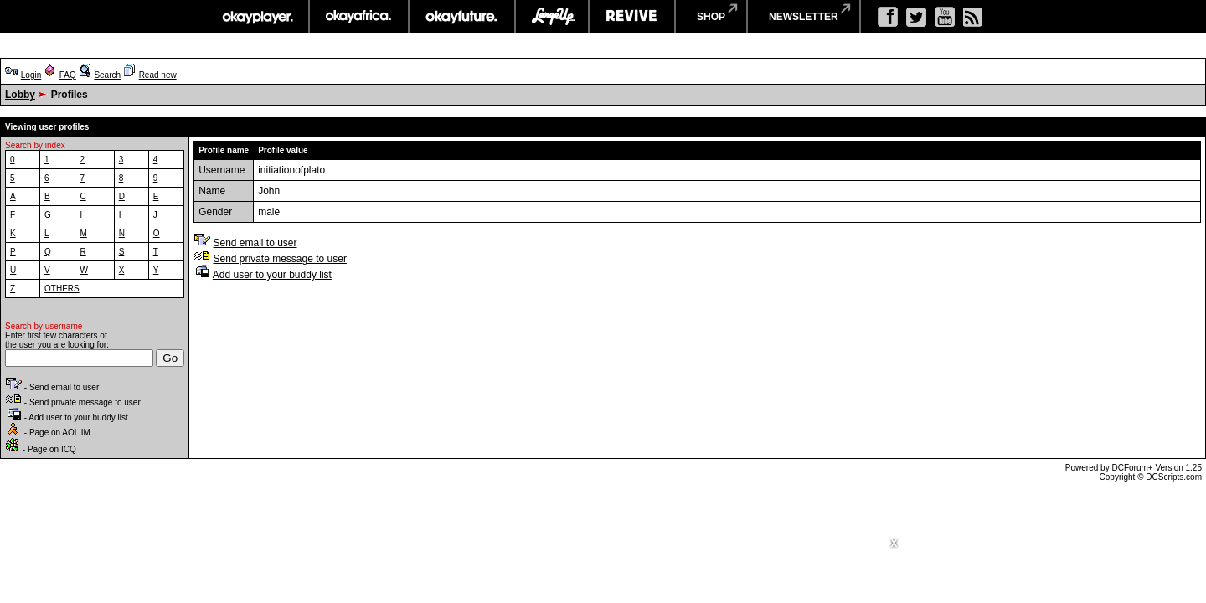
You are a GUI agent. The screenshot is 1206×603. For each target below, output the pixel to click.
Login (31, 75)
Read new (158, 75)
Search (107, 75)
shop (711, 17)
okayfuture (462, 17)
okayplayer (256, 17)
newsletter (803, 17)
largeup (552, 17)
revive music (632, 17)
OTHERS (62, 288)
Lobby (20, 94)
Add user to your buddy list (272, 275)
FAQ (67, 75)
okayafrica (359, 17)
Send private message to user (279, 259)
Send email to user (254, 243)
